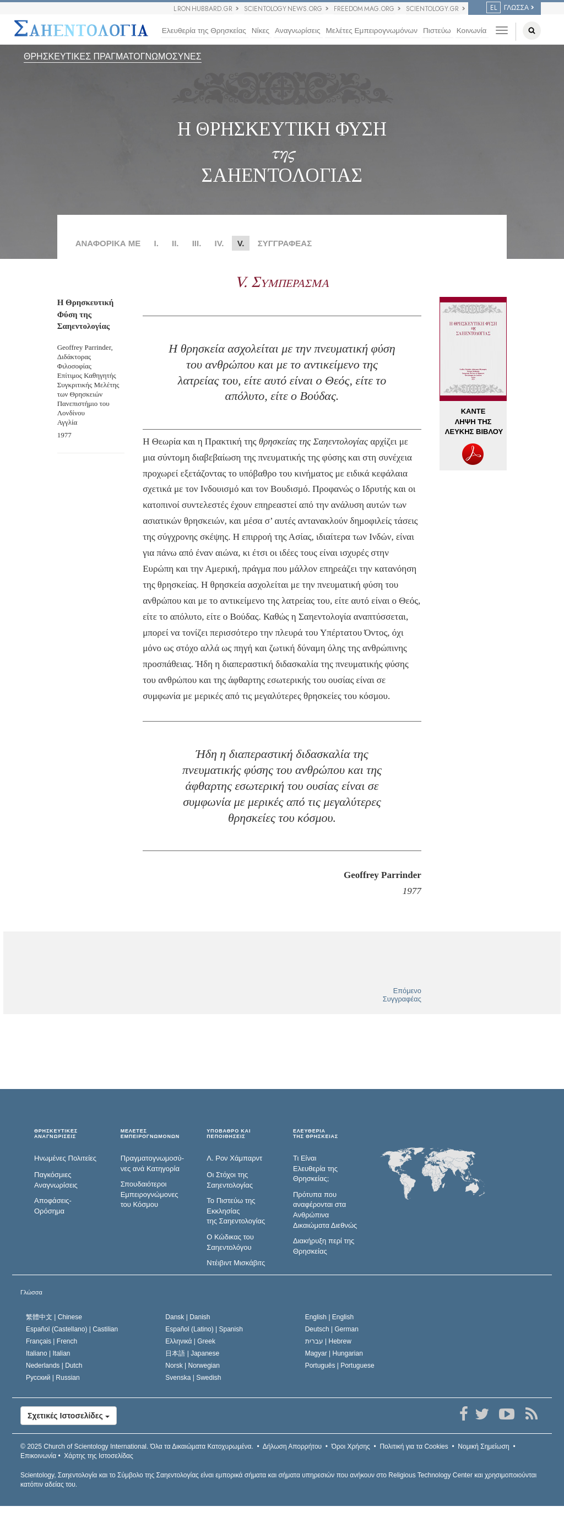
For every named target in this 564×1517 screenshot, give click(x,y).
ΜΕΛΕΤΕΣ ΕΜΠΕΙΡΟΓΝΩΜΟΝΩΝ (150, 1134)
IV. (219, 243)
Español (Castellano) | (72, 1329)
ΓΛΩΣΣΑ (507, 8)
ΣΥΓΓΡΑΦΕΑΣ (285, 243)
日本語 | (192, 1353)
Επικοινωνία (38, 1456)
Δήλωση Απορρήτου (292, 1446)
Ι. (156, 243)
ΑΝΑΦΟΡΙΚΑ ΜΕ (108, 243)
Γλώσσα (31, 1292)
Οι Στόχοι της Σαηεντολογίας (230, 1180)
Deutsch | (332, 1329)
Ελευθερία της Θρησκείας (204, 30)
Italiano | (48, 1353)
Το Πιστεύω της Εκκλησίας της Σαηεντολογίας (236, 1210)
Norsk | (192, 1365)
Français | (51, 1341)
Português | (340, 1365)
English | (329, 1317)
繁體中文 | (54, 1317)
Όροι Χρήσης (351, 1446)
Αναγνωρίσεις (297, 30)
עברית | (328, 1341)
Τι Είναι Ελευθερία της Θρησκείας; (315, 1168)
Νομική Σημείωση (483, 1446)
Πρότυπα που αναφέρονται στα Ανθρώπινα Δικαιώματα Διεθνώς (325, 1209)
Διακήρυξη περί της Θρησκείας (323, 1246)
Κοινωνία (472, 30)
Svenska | (193, 1377)
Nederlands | (54, 1365)
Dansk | (187, 1317)
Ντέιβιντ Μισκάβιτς (236, 1263)
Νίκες (260, 30)
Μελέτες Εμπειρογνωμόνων (371, 30)
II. (175, 243)
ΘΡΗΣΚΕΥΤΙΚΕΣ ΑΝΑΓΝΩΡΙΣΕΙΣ (56, 1134)
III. (197, 243)
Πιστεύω (437, 30)
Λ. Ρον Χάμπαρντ (234, 1158)
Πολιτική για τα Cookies (413, 1446)
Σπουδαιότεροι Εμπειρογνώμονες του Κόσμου (149, 1194)
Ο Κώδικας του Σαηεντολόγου (230, 1242)
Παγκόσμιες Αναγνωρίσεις (56, 1180)
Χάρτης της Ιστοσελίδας (98, 1456)
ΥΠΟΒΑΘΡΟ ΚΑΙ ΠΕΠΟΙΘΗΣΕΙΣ (229, 1134)
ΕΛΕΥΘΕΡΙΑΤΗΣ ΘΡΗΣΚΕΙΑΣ (315, 1134)
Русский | (53, 1377)
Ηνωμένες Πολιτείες (65, 1158)
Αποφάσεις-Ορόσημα (53, 1205)
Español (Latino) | (204, 1329)
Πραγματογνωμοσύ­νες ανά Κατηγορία (152, 1163)
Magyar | (334, 1353)
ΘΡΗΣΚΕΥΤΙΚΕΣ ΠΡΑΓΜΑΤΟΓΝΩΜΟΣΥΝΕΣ (113, 56)
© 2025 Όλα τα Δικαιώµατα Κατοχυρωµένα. (136, 1446)
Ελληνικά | (190, 1341)
